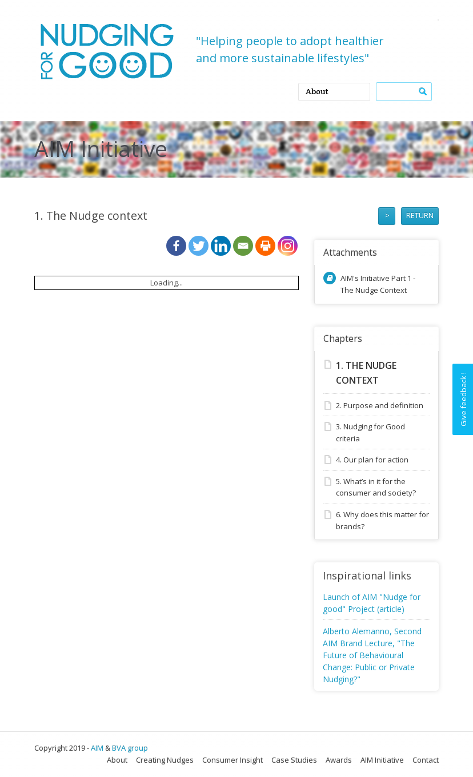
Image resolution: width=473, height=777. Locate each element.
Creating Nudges (165, 760)
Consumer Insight (232, 760)
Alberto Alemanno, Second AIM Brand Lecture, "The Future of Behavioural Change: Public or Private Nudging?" (372, 655)
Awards (339, 760)
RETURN (420, 215)
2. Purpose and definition (379, 405)
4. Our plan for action (372, 459)
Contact (425, 760)
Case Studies (294, 760)
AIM (97, 748)
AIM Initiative (382, 760)
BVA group (130, 748)
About (117, 760)
